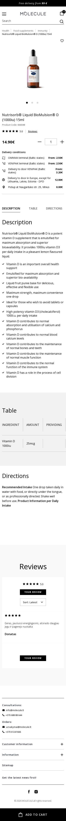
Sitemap (7, 765)
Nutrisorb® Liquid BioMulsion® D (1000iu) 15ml (27, 34)
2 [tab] (32, 103)
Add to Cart (37, 815)
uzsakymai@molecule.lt (18, 727)
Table (33, 208)
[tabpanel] (33, 70)
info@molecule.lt (15, 710)
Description (11, 208)
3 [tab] (37, 103)
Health (5, 30)
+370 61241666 (13, 731)
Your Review (33, 592)
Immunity (43, 30)
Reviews (32, 131)
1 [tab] (27, 103)
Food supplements (23, 30)
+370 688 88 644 (14, 715)
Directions (54, 208)
